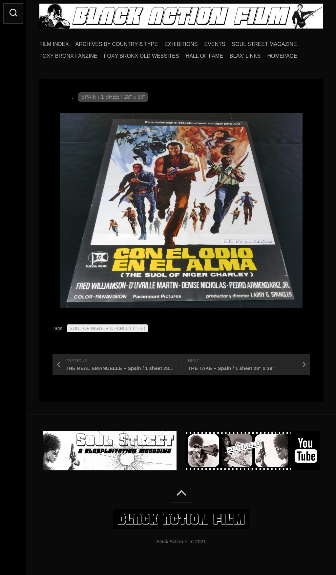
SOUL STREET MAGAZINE (264, 44)
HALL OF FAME (204, 56)
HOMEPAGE (282, 56)
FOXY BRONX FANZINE (68, 56)
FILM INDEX (54, 44)
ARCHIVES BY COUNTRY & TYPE (116, 44)
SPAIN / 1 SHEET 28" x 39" (113, 97)
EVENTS (214, 44)
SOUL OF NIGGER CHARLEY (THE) (107, 328)
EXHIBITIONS (181, 44)
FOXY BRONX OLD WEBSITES (141, 56)
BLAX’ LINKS (245, 56)
